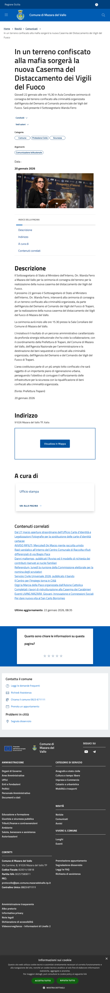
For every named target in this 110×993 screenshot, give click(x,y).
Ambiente (7, 827)
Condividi (22, 118)
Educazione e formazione (15, 814)
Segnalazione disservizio (69, 865)
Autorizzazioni (9, 836)
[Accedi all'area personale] (96, 4)
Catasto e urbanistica (67, 784)
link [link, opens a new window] (85, 974)
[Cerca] (103, 15)
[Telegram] (94, 752)
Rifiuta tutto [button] (67, 980)
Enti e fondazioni (11, 784)
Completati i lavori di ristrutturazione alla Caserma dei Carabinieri (53, 589)
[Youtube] (86, 752)
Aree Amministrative (13, 775)
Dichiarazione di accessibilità (17, 922)
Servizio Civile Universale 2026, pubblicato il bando (44, 576)
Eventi (59, 844)
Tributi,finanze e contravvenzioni (19, 823)
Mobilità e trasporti (66, 789)
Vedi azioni (23, 124)
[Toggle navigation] (6, 15)
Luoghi (59, 839)
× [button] (106, 959)
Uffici (5, 780)
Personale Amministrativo (16, 793)
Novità (18, 29)
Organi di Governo (12, 771)
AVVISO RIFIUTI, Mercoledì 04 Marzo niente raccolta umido (49, 545)
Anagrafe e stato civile (68, 771)
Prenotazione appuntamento (71, 861)
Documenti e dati (11, 797)
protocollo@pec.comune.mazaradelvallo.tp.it (26, 883)
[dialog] (55, 974)
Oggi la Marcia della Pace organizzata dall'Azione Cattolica (49, 585)
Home (7, 29)
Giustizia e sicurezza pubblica (18, 819)
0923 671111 (28, 887)
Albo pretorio (9, 908)
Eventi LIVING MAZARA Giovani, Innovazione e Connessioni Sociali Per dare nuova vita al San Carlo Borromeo (54, 596)
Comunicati (32, 29)
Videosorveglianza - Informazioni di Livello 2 (26, 926)
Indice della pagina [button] (28, 219)
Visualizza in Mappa (55, 444)
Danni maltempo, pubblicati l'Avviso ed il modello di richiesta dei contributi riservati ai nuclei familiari (52, 560)
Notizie (59, 814)
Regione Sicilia (12, 4)
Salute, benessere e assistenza (18, 832)
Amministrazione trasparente (18, 904)
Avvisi (59, 823)
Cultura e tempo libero (68, 775)
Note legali (8, 917)
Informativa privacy (12, 913)
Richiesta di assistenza (68, 874)
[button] (55, 987)
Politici (5, 789)
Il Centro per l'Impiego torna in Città (35, 580)
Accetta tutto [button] (43, 980)
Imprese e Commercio (67, 780)
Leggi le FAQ (62, 869)
